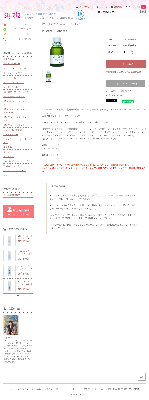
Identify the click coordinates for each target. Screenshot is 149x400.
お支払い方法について (73, 389)
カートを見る (137, 7)
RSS (131, 389)
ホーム (13, 389)
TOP (44, 24)
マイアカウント (86, 7)
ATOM (136, 389)
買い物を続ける (116, 95)
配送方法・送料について (94, 389)
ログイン (104, 7)
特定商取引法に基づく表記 (116, 389)
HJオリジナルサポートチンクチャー (66, 24)
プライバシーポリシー (53, 389)
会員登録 (118, 7)
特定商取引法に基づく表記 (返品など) (123, 72)
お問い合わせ (37, 389)
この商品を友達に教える (120, 91)
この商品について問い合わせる (125, 83)
